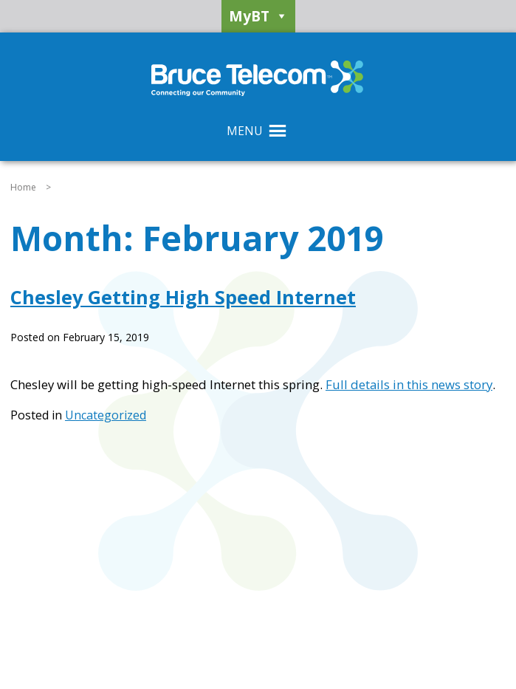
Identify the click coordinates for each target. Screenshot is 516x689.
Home (23, 187)
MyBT (258, 16)
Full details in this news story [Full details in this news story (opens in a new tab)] (409, 384)
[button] (244, 130)
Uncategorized (105, 415)
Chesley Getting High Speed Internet (183, 296)
